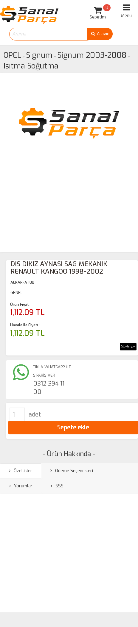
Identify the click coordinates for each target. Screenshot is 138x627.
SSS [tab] (57, 486)
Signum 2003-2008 (91, 55)
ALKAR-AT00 (22, 282)
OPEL (12, 55)
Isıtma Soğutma (31, 66)
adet (35, 415)
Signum (39, 55)
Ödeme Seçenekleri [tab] (71, 471)
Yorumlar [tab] (20, 486)
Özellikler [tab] (20, 471)
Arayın (99, 34)
